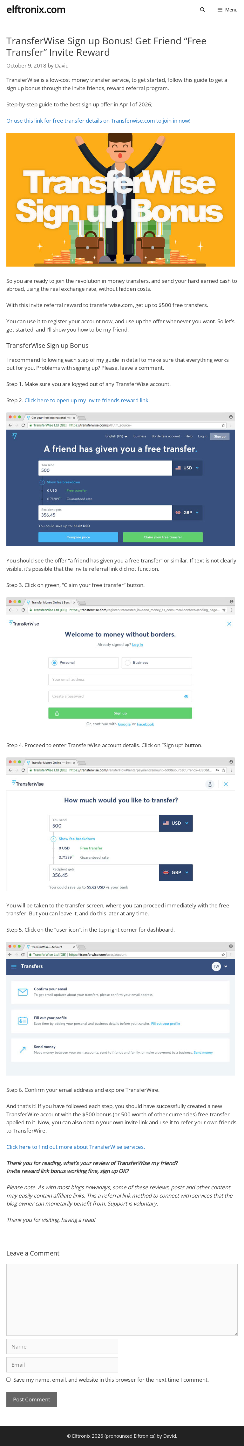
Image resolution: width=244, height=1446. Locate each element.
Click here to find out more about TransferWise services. (75, 1146)
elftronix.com (35, 9)
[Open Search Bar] (202, 9)
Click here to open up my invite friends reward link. (87, 400)
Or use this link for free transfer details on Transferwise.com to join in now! (98, 120)
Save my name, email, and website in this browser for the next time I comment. (111, 1379)
